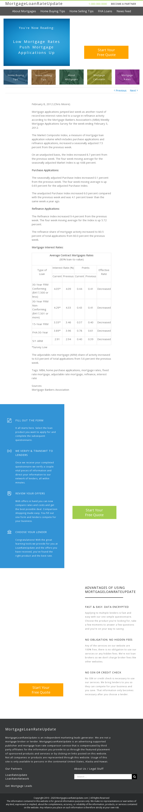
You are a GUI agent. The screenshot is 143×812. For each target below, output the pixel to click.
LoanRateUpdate (16, 775)
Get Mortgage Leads (18, 786)
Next (133, 90)
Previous (121, 90)
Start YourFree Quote (106, 52)
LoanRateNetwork (17, 778)
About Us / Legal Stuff (88, 768)
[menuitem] (26, 11)
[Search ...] (103, 776)
